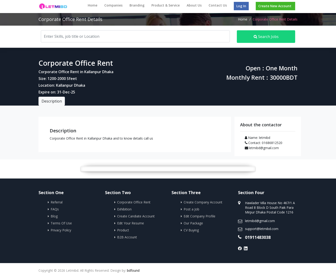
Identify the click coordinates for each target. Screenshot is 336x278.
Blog (54, 216)
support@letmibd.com (261, 229)
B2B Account (127, 237)
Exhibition (124, 209)
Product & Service (165, 5)
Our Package (193, 223)
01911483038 (258, 237)
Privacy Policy (61, 230)
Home (92, 5)
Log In (241, 6)
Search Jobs (266, 36)
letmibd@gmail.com (260, 221)
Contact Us (218, 5)
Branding (137, 5)
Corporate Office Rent (133, 202)
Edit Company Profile (199, 216)
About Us (194, 5)
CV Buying (191, 230)
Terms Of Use (61, 223)
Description (52, 101)
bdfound (133, 270)
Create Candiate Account (136, 216)
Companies (113, 5)
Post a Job (191, 209)
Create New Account (274, 6)
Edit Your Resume (130, 223)
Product (123, 230)
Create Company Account (203, 202)
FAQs (55, 209)
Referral (57, 202)
